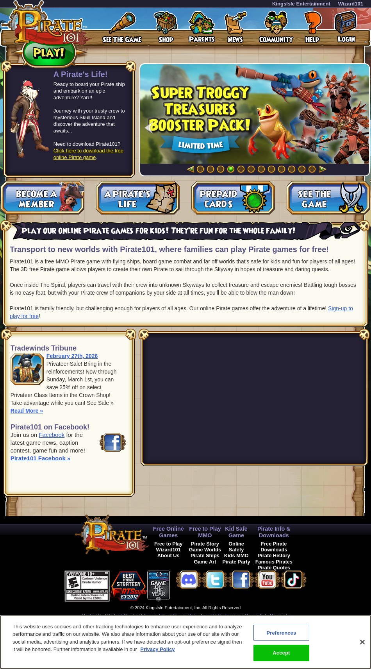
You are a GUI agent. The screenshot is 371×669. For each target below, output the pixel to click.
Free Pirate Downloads (273, 547)
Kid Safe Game (236, 532)
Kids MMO (236, 555)
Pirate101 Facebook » (40, 458)
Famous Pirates (274, 562)
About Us (168, 555)
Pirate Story (205, 544)
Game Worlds (205, 550)
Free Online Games (168, 532)
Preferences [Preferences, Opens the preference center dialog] (281, 633)
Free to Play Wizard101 (168, 547)
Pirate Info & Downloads (274, 532)
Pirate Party (236, 562)
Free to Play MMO (205, 532)
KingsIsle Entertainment (301, 4)
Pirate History (274, 555)
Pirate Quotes (274, 568)
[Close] (362, 642)
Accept (281, 653)
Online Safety (236, 547)
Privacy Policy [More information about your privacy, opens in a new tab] (157, 649)
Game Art (205, 562)
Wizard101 (350, 4)
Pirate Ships (205, 555)
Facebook (51, 434)
